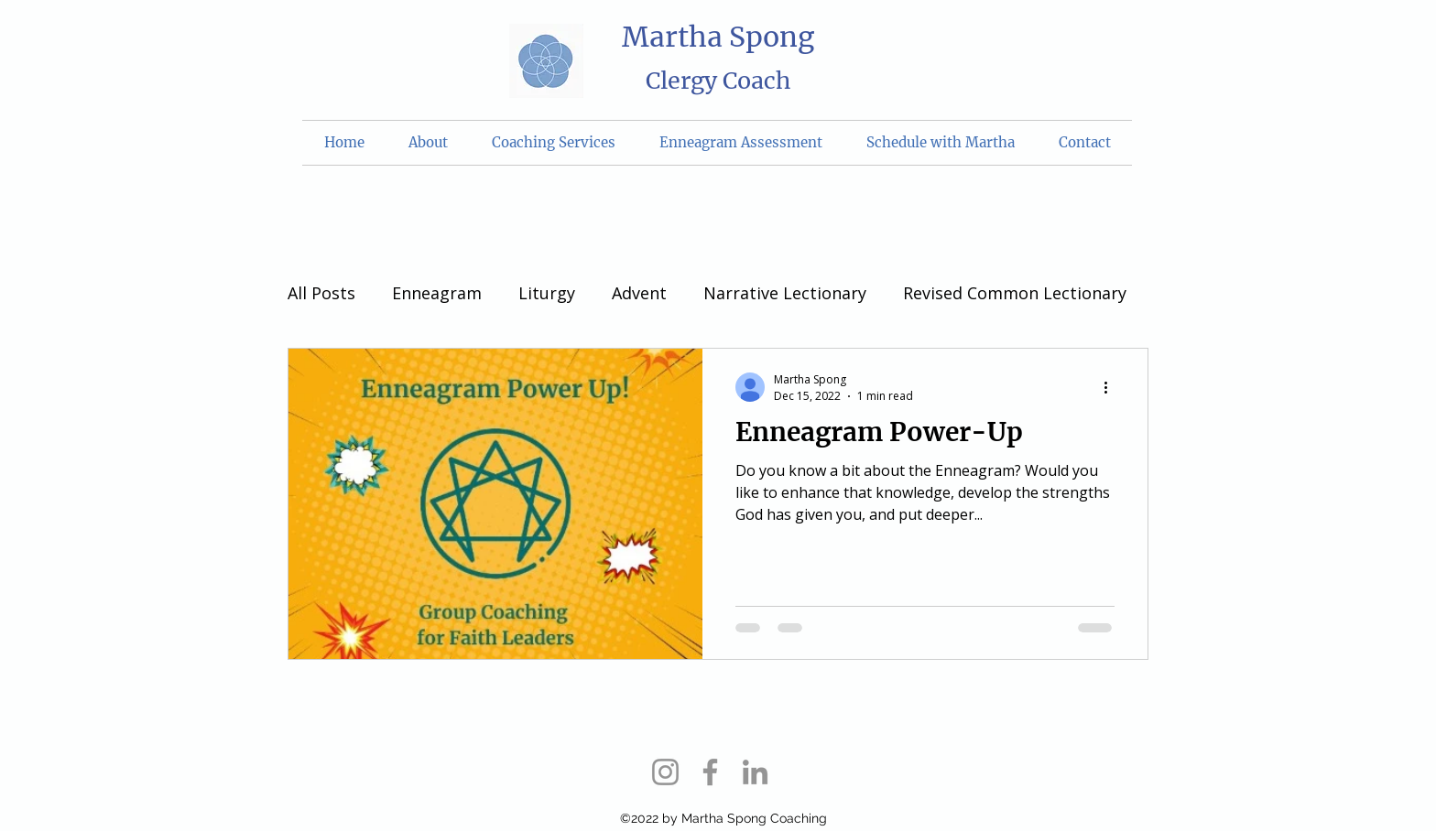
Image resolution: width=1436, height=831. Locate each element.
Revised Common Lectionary (1014, 293)
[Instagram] (665, 772)
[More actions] (1112, 387)
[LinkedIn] (755, 772)
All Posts (321, 293)
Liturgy (546, 293)
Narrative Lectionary (784, 293)
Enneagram (437, 293)
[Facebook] (710, 772)
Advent (639, 293)
